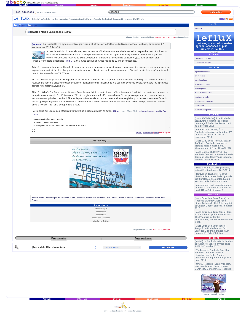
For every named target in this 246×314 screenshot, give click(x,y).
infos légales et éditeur (113, 311)
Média (41, 198)
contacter (151, 111)
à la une (129, 37)
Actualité (81, 198)
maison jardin (200, 88)
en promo (94, 5)
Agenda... (139, 132)
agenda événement (202, 72)
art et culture (199, 76)
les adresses (129, 5)
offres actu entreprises (203, 101)
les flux (136, 37)
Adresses (101, 198)
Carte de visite (148, 132)
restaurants (199, 105)
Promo (121, 198)
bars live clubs (200, 80)
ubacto (37, 44)
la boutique (163, 5)
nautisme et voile (201, 97)
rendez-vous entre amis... (214, 294)
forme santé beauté (202, 84)
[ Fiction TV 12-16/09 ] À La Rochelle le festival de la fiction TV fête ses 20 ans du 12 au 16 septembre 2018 (213, 133)
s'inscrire (199, 5)
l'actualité (24, 5)
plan (157, 111)
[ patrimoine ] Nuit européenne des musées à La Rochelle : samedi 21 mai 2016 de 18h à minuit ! (213, 187)
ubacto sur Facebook (101, 218)
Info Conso (112, 198)
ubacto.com (101, 212)
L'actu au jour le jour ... (203, 58)
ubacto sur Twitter (101, 221)
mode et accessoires (202, 93)
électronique (51, 198)
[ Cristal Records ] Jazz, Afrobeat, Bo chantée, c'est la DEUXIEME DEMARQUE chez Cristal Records (213, 266)
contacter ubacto (182, 37)
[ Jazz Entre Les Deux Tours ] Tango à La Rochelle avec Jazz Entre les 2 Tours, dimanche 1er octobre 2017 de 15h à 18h (212, 230)
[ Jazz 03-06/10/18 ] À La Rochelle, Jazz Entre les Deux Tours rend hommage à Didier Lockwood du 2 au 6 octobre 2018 (213, 122)
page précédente (147, 37)
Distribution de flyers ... (203, 62)
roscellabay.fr (100, 140)
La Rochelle (63, 198)
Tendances (91, 198)
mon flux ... (199, 28)
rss (140, 111)
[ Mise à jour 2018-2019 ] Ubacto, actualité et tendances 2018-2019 (212, 168)
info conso (58, 5)
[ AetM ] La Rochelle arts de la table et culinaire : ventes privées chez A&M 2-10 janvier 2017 (214, 244)
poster (144, 111)
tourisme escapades (202, 110)
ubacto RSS (101, 215)
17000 (72, 198)
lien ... (69, 61)
